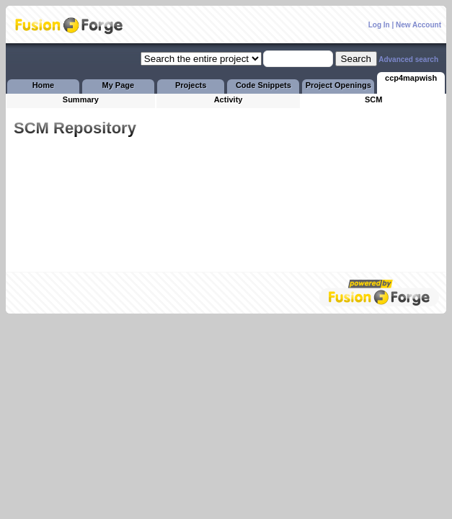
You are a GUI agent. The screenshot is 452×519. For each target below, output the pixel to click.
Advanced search (408, 59)
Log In (379, 25)
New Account (418, 25)
